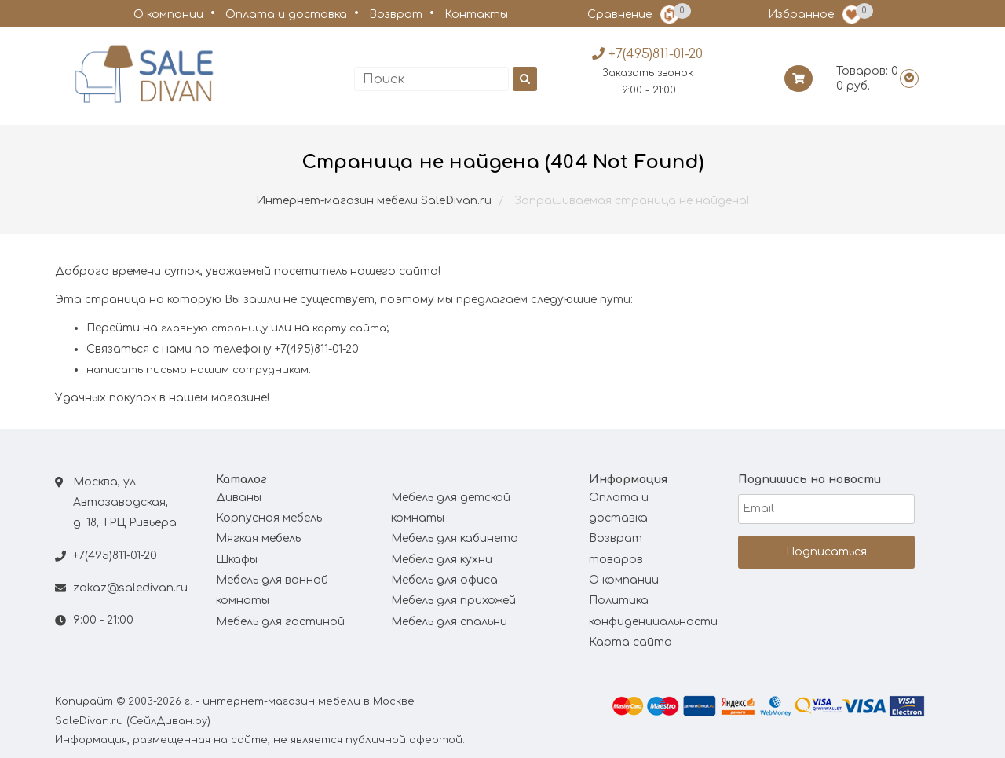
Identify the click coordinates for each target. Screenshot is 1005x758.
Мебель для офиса (444, 580)
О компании (168, 14)
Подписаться (826, 552)
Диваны (238, 498)
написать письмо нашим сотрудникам (197, 369)
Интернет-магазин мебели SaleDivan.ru (374, 201)
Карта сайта (630, 642)
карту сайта (349, 328)
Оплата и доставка (286, 14)
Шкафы (237, 560)
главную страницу (214, 328)
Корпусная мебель (269, 518)
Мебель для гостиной (280, 622)
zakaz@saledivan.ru (130, 588)
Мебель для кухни (441, 560)
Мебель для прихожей (453, 600)
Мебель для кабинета (454, 538)
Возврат (395, 14)
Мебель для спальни (449, 622)
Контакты (476, 14)
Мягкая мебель (258, 538)
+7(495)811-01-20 (115, 556)
